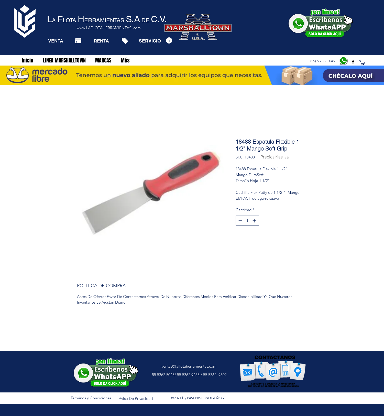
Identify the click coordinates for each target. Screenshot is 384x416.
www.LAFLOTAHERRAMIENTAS (104, 27)
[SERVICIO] (150, 41)
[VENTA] (55, 41)
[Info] (168, 40)
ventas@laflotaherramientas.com (188, 366)
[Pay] (78, 41)
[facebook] (353, 61)
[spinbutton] (247, 220)
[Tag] (124, 41)
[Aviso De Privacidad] (136, 398)
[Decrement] (239, 220)
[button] (362, 62)
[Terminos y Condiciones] (90, 398)
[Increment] (254, 220)
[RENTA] (101, 41)
